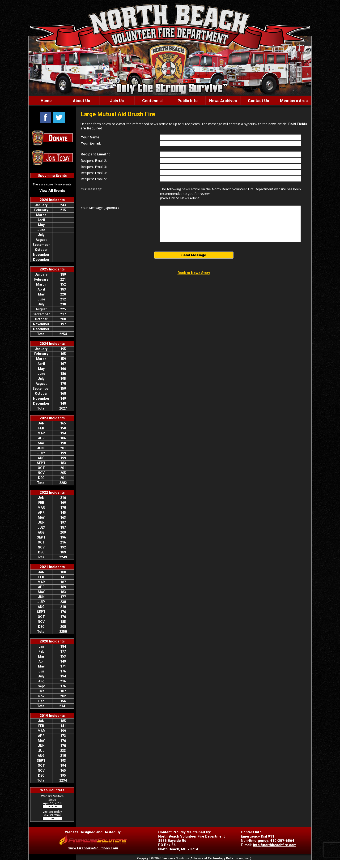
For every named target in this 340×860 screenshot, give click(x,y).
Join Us (117, 100)
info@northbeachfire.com (274, 845)
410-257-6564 (282, 841)
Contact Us (258, 100)
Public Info (188, 100)
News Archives (223, 100)
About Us (81, 100)
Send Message (193, 255)
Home (46, 100)
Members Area (294, 100)
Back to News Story (194, 273)
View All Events (52, 190)
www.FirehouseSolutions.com (93, 848)
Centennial (152, 100)
